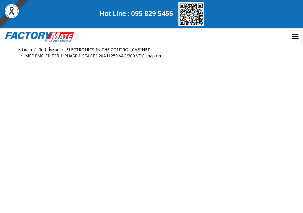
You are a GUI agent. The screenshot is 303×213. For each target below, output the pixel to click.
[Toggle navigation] (295, 36)
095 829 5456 (152, 13)
